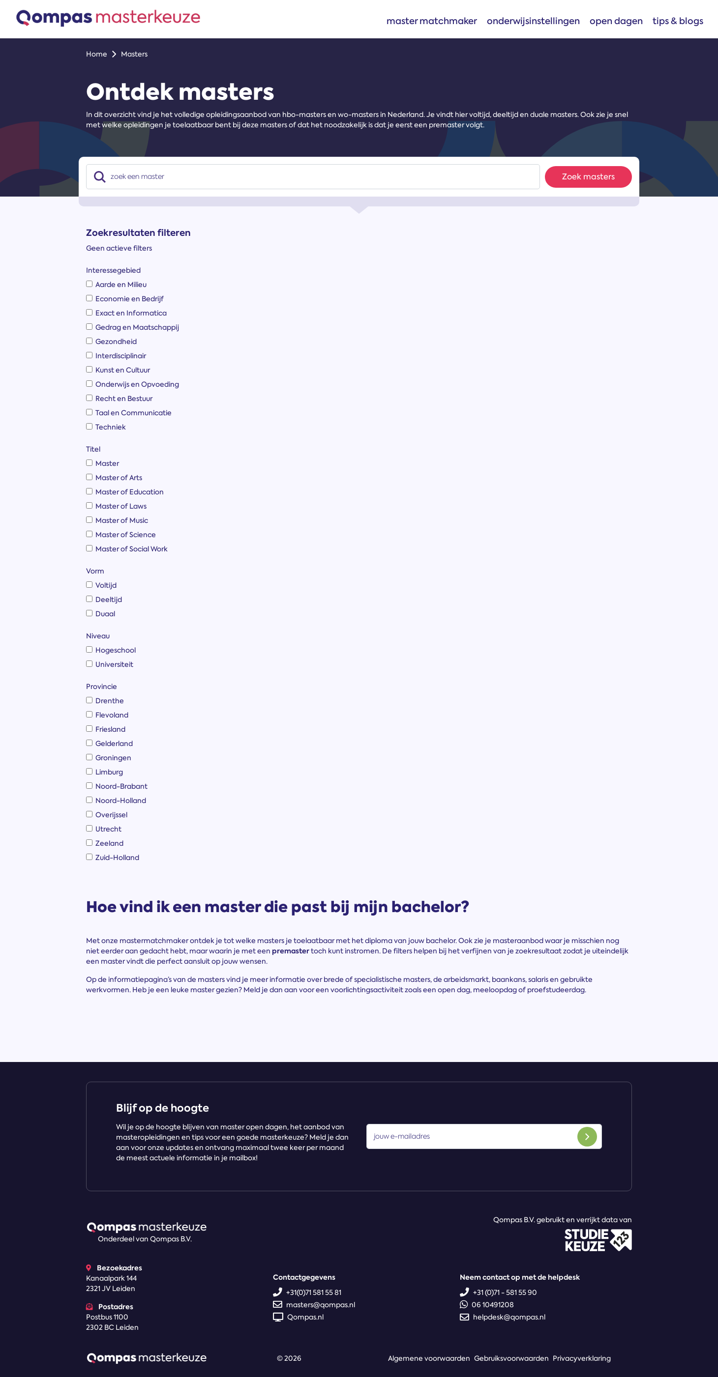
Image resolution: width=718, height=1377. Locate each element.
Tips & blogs (678, 21)
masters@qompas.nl (314, 1304)
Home (96, 54)
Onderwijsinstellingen (533, 21)
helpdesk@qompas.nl (502, 1317)
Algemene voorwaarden (429, 1358)
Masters (134, 54)
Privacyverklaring (582, 1358)
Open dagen (616, 21)
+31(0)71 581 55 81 (307, 1292)
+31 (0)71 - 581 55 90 (498, 1292)
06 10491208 (487, 1304)
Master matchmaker (432, 21)
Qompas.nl (298, 1317)
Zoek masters (588, 177)
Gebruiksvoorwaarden (511, 1358)
